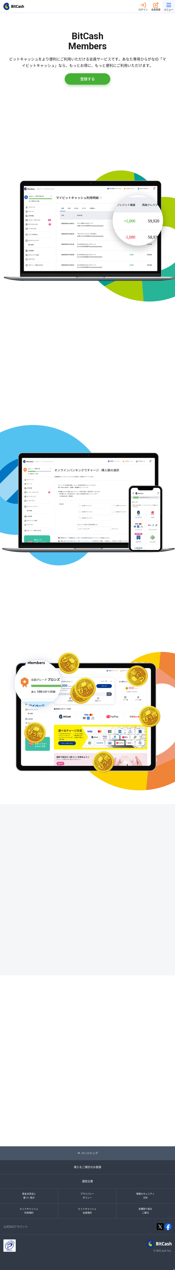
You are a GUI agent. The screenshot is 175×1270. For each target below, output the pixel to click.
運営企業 (87, 1181)
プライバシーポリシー (87, 1196)
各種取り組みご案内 (145, 1211)
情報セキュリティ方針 (145, 1196)
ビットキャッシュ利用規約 (29, 1211)
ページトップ (87, 1153)
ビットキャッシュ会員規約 (87, 1211)
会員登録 (155, 6)
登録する (87, 79)
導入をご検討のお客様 (87, 1167)
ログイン (143, 6)
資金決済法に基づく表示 (29, 1196)
